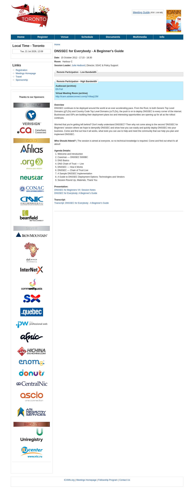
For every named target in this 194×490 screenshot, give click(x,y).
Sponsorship (22, 80)
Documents (113, 36)
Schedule (87, 36)
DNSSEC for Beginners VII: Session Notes (75, 190)
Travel (19, 76)
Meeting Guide (141, 12)
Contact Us (124, 480)
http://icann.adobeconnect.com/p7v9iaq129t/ (77, 96)
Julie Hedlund (78, 65)
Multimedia (140, 36)
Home (21, 36)
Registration (21, 70)
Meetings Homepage (26, 73)
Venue (64, 36)
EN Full (59, 89)
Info (162, 36)
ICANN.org (69, 480)
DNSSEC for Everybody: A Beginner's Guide (75, 193)
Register (42, 36)
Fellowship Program (108, 480)
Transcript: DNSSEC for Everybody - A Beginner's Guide (81, 203)
